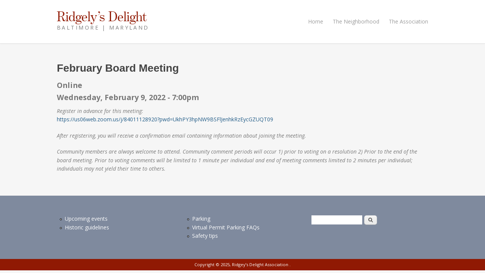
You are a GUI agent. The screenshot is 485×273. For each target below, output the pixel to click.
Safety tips (205, 235)
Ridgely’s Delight (102, 16)
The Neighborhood (356, 21)
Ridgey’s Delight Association (260, 264)
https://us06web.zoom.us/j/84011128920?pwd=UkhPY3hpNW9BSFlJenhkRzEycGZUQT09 (165, 119)
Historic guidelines (87, 227)
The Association (408, 21)
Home (315, 21)
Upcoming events (86, 218)
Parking (201, 218)
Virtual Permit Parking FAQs (226, 227)
